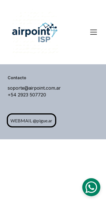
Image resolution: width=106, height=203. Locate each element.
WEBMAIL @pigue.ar (31, 120)
